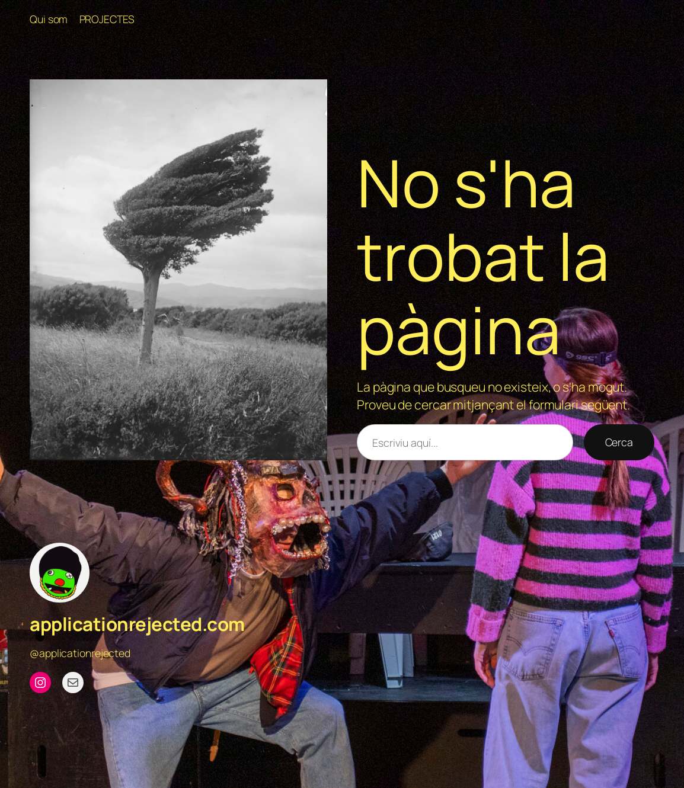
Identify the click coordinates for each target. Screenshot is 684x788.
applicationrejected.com (137, 623)
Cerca (619, 442)
